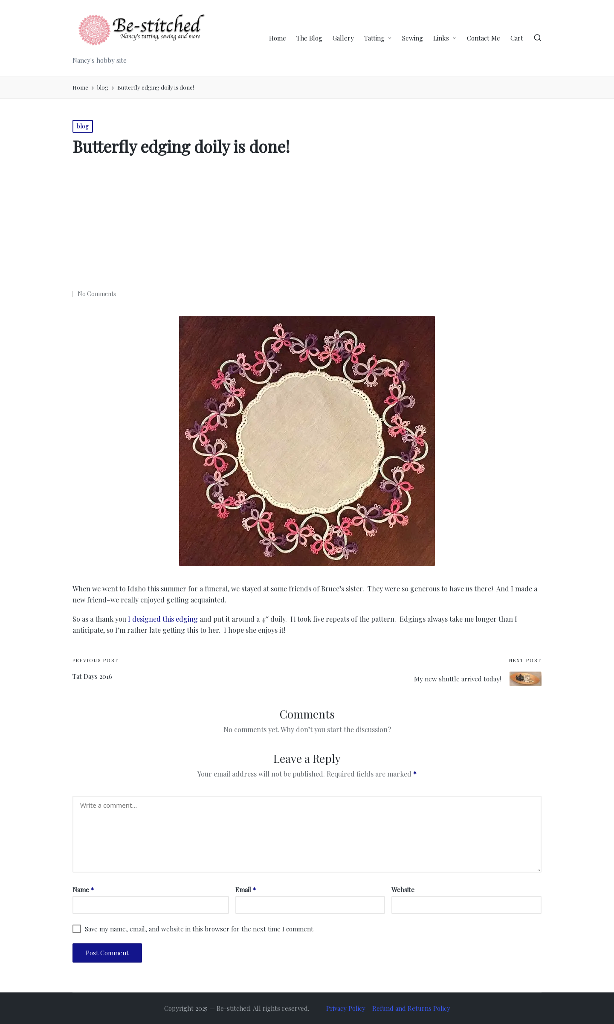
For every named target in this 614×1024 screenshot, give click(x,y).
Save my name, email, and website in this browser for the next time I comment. (200, 929)
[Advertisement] (307, 225)
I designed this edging (163, 618)
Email (245, 889)
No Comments (97, 294)
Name (83, 889)
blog (83, 126)
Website (402, 889)
